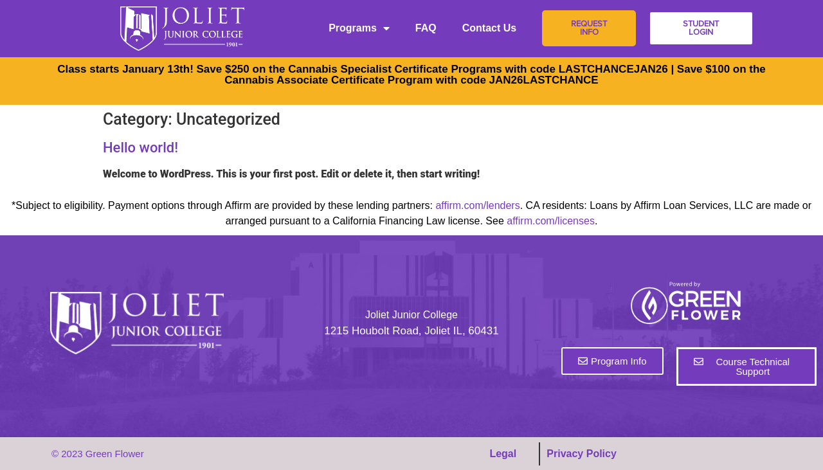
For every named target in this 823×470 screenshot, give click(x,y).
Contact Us (489, 28)
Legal (502, 453)
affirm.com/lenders (477, 205)
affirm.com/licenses (551, 220)
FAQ (426, 28)
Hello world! (140, 148)
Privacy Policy (582, 453)
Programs (359, 28)
